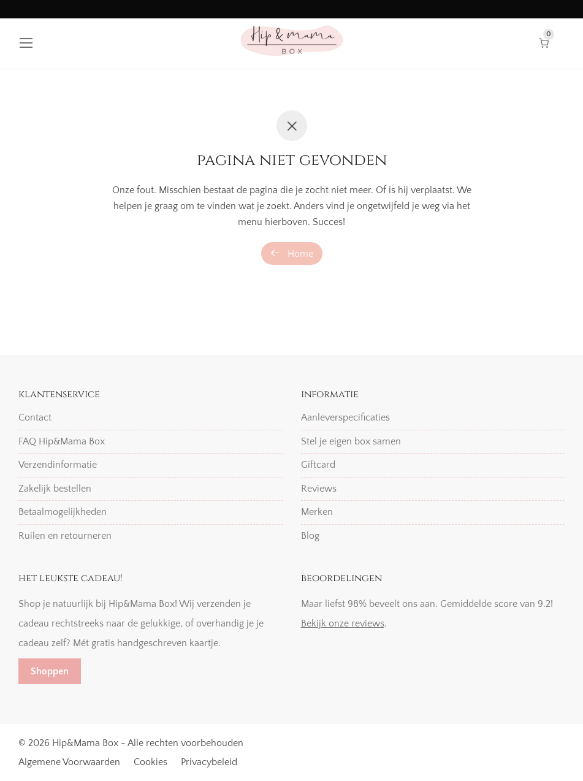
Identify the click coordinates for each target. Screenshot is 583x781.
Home (291, 253)
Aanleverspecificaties (345, 417)
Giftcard (318, 464)
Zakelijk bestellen (54, 488)
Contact (34, 417)
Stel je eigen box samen (351, 441)
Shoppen (50, 671)
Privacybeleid (209, 762)
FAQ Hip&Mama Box (61, 441)
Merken (317, 511)
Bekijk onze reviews (342, 623)
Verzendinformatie (57, 464)
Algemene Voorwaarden (69, 762)
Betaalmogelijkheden (62, 511)
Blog (310, 535)
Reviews (319, 488)
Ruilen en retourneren (65, 535)
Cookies (150, 762)
